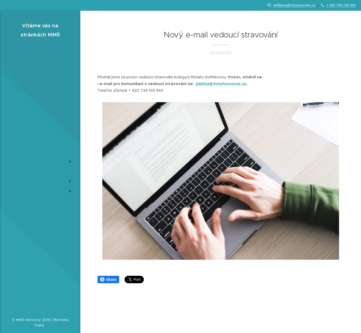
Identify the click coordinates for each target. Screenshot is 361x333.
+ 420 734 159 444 (341, 5)
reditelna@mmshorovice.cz (294, 5)
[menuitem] (40, 136)
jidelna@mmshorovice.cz (221, 83)
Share (108, 279)
